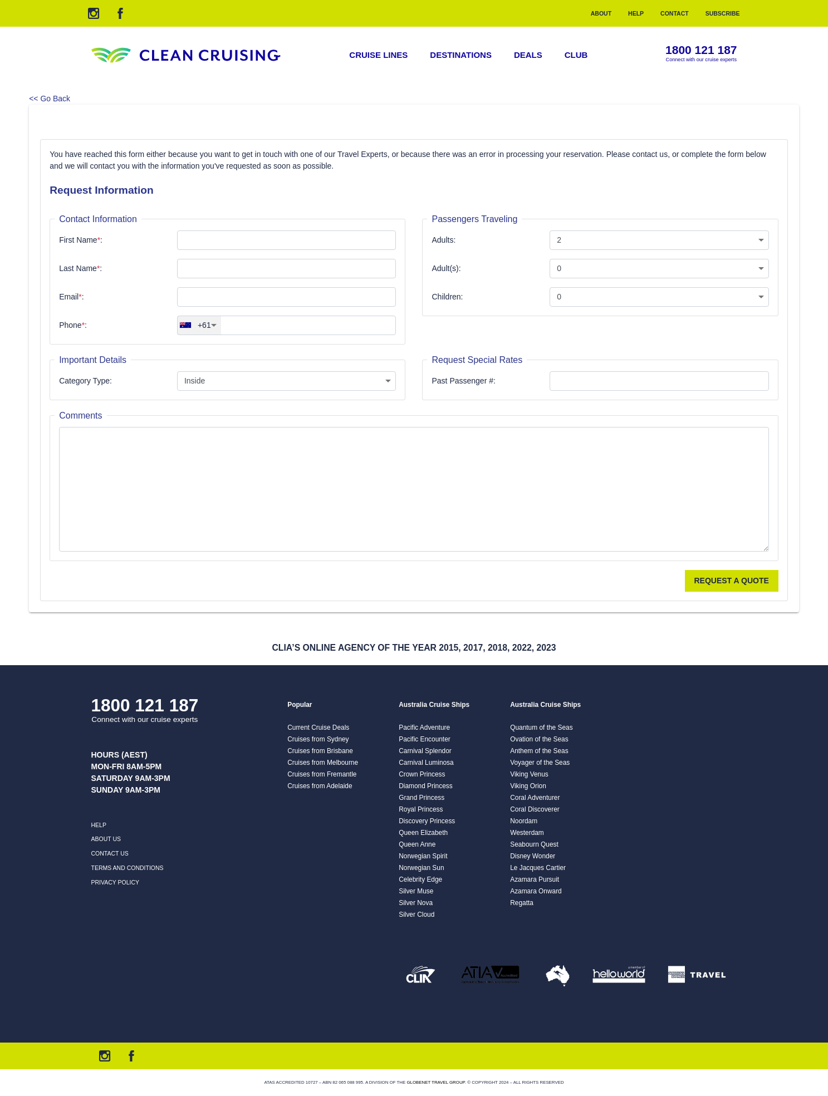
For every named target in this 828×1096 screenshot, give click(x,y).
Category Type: (85, 380)
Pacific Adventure (424, 727)
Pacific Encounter (424, 739)
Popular (299, 705)
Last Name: (80, 268)
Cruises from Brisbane (320, 751)
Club (576, 55)
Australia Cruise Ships (434, 705)
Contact (674, 13)
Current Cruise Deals (318, 727)
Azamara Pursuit (534, 879)
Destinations (461, 55)
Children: (447, 296)
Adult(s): (446, 268)
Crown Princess (422, 774)
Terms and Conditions (127, 867)
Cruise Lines (378, 55)
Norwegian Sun (421, 868)
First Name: (80, 239)
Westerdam (527, 833)
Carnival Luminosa (426, 762)
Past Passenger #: (463, 380)
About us (106, 838)
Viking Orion (528, 786)
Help (636, 13)
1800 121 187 (701, 50)
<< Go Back (49, 98)
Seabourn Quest (534, 844)
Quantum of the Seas (541, 727)
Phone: (73, 325)
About (601, 13)
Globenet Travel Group (435, 1082)
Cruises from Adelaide (319, 786)
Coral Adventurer (535, 798)
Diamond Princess (425, 786)
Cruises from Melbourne (322, 762)
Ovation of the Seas (539, 739)
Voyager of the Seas (540, 762)
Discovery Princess (427, 821)
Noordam (523, 821)
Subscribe (722, 13)
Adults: (443, 239)
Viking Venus (529, 774)
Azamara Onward (536, 891)
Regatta (521, 903)
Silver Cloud (416, 914)
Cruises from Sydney (318, 739)
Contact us (110, 853)
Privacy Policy (115, 882)
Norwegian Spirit (423, 856)
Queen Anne (417, 844)
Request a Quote (731, 580)
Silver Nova (416, 903)
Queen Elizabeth (423, 833)
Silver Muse (416, 891)
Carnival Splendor (425, 751)
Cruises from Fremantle (321, 774)
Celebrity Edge (420, 879)
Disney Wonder (532, 856)
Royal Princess (421, 809)
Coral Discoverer (535, 809)
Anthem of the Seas (539, 751)
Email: (71, 296)
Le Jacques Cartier (538, 868)
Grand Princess (421, 798)
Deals (528, 55)
